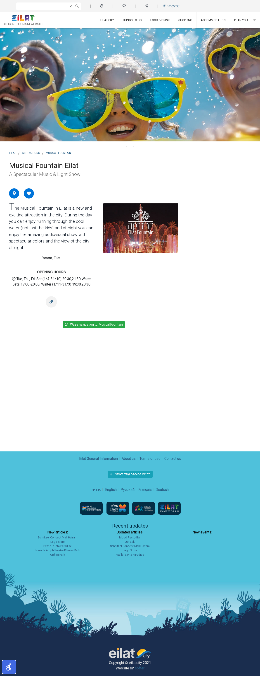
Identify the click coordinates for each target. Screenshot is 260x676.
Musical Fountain (58, 152)
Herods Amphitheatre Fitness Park (57, 550)
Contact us (172, 458)
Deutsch (162, 489)
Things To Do (132, 20)
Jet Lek (130, 541)
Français (145, 489)
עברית (96, 489)
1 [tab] (126, 146)
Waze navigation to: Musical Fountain (94, 324)
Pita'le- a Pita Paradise (57, 546)
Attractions (31, 152)
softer (139, 668)
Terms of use (150, 458)
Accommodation (213, 20)
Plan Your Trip (245, 20)
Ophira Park (57, 554)
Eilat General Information (98, 458)
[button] (9, 667)
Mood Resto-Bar (130, 537)
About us (129, 458)
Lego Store (57, 541)
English (111, 489)
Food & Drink (160, 20)
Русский (128, 489)
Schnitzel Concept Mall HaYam (57, 537)
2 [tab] (133, 146)
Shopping (185, 20)
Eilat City (107, 20)
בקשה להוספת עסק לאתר (130, 474)
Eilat (12, 152)
